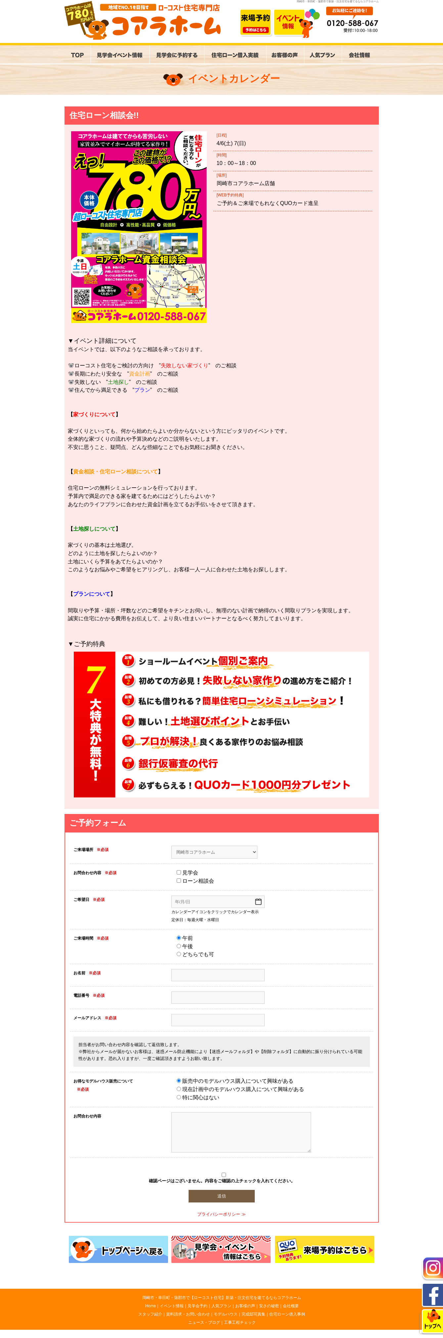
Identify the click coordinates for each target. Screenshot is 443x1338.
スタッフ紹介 (150, 1314)
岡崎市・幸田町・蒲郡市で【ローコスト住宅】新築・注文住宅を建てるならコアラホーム (221, 1297)
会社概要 (291, 1306)
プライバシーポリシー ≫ (221, 1214)
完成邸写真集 (253, 1314)
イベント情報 (172, 1306)
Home (150, 1306)
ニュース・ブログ (204, 1322)
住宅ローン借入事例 (287, 1314)
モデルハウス (226, 1314)
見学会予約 (197, 1306)
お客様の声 (245, 1306)
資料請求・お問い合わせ (188, 1314)
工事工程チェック (240, 1322)
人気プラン (221, 1306)
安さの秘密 (269, 1306)
